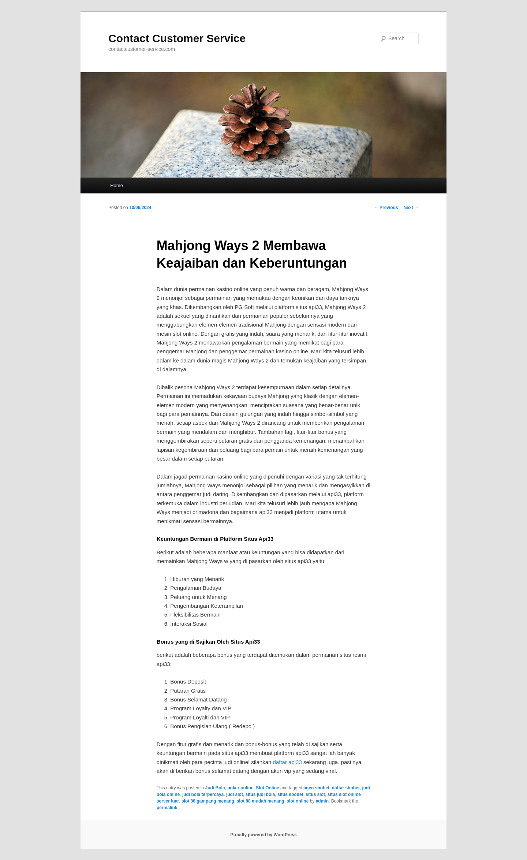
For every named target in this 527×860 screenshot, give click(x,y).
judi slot (234, 794)
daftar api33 (287, 762)
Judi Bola (215, 787)
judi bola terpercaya (203, 794)
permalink (167, 807)
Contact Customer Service (177, 38)
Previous (386, 207)
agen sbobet (316, 787)
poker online (240, 787)
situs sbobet (290, 794)
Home (116, 185)
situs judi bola (260, 794)
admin (322, 801)
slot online (298, 801)
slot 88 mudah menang (260, 801)
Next (411, 207)
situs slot (315, 794)
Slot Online (267, 787)
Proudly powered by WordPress (263, 834)
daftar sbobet (346, 787)
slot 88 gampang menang (208, 801)
